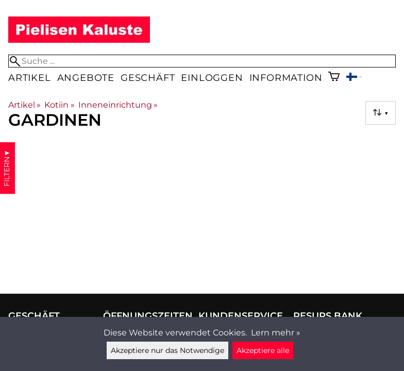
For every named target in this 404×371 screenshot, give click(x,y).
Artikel (29, 77)
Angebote (85, 77)
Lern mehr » (275, 333)
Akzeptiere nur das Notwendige (167, 350)
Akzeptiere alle (263, 350)
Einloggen (212, 77)
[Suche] (202, 61)
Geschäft (148, 77)
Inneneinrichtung (118, 105)
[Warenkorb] (334, 77)
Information (286, 77)
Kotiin (59, 105)
